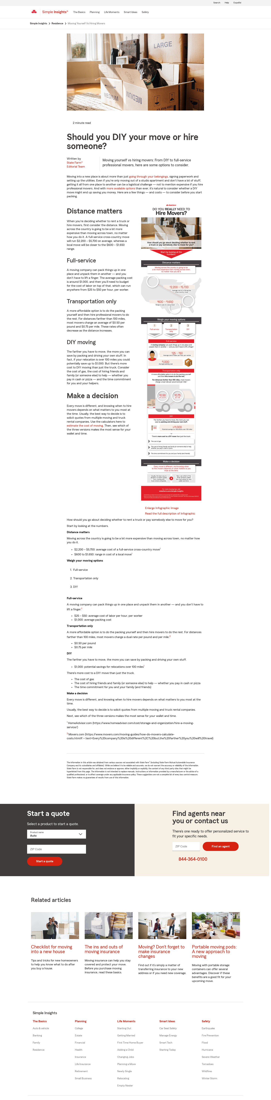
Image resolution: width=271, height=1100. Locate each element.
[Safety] (145, 12)
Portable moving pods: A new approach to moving (214, 952)
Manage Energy (168, 1035)
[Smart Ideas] (130, 12)
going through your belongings (148, 176)
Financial (80, 1042)
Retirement (81, 1071)
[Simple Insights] (55, 13)
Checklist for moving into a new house (51, 949)
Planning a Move (126, 1064)
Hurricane (207, 1050)
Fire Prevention (210, 1035)
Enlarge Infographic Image (162, 508)
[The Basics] (79, 12)
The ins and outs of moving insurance (104, 949)
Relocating (123, 1078)
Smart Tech (165, 1042)
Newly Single (124, 1071)
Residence (38, 1050)
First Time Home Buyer (130, 1042)
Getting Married (126, 1035)
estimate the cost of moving (85, 425)
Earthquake (208, 1028)
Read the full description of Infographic (170, 513)
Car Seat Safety (168, 1028)
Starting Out (124, 1028)
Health (78, 1050)
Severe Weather (211, 1057)
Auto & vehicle (41, 1028)
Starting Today (167, 1050)
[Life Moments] (112, 12)
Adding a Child (125, 1050)
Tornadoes (207, 1064)
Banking (37, 1035)
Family (36, 1042)
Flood (205, 1042)
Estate (78, 1035)
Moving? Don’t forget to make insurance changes (161, 952)
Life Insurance (83, 1064)
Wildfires (207, 1071)
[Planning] (94, 12)
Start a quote (44, 861)
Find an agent (221, 846)
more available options (121, 188)
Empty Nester (125, 1085)
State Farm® (76, 164)
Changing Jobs (125, 1057)
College (79, 1028)
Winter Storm (209, 1078)
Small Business (83, 1078)
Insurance (80, 1057)
